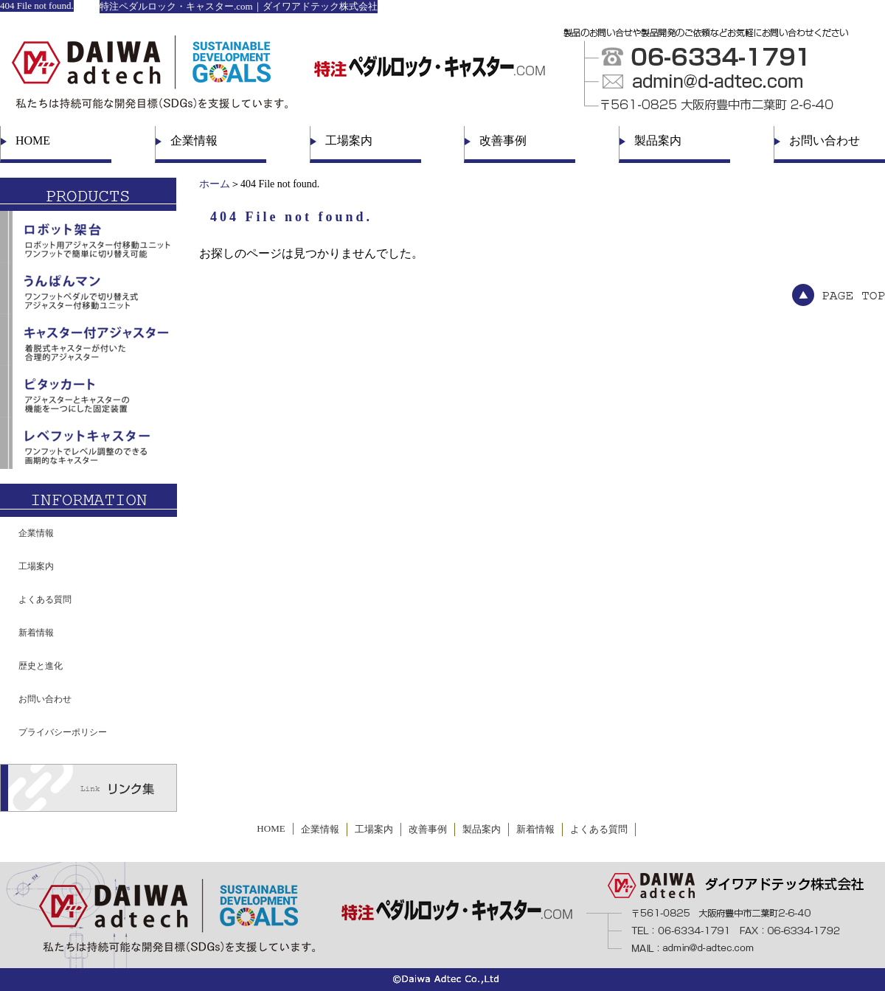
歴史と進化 (40, 666)
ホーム (214, 183)
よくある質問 (45, 599)
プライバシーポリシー (62, 732)
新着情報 (36, 632)
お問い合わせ (824, 140)
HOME (32, 140)
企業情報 (194, 140)
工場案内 (348, 140)
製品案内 (657, 140)
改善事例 (503, 140)
